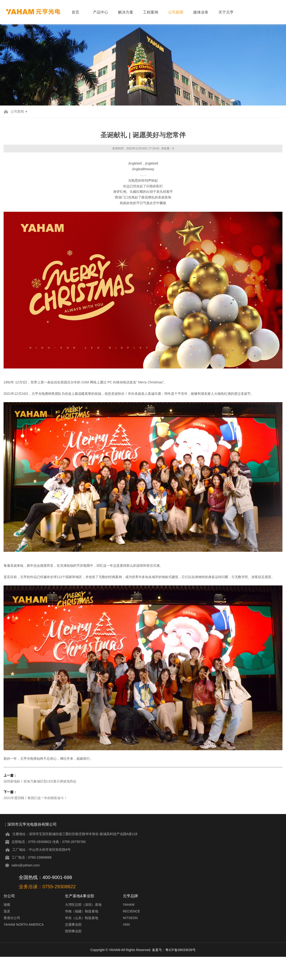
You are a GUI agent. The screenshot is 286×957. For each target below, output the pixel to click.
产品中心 (100, 12)
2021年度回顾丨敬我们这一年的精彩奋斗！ (35, 798)
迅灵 (7, 911)
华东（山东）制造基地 (81, 918)
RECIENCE (131, 911)
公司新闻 (175, 12)
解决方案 (125, 12)
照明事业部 (73, 931)
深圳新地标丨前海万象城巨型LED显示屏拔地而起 (40, 781)
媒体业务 (200, 12)
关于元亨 (226, 12)
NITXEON (130, 918)
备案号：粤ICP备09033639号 (174, 950)
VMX (126, 924)
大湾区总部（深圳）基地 (83, 904)
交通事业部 (73, 924)
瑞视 (7, 904)
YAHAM (128, 904)
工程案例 (150, 12)
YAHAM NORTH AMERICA (24, 924)
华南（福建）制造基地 (81, 911)
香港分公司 (12, 918)
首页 (75, 12)
